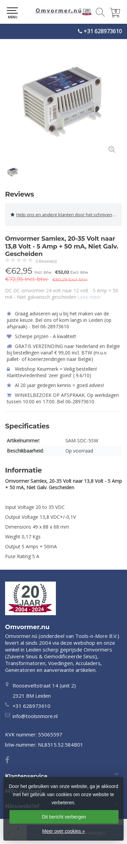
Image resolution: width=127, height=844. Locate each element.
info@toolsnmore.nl (35, 716)
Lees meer (89, 297)
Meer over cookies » (63, 831)
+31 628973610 (103, 31)
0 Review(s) (46, 261)
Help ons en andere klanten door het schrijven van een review (66, 214)
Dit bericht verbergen (64, 817)
